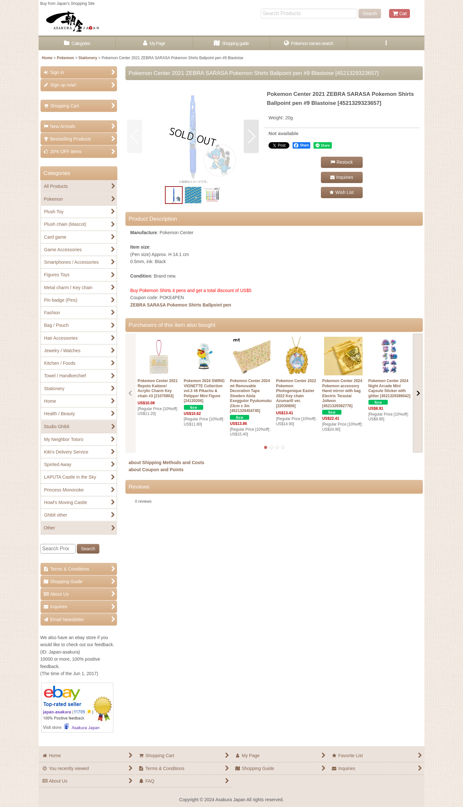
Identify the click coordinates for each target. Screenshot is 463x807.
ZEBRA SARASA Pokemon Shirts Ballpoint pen (180, 304)
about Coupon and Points (156, 469)
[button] (385, 43)
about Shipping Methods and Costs (166, 462)
